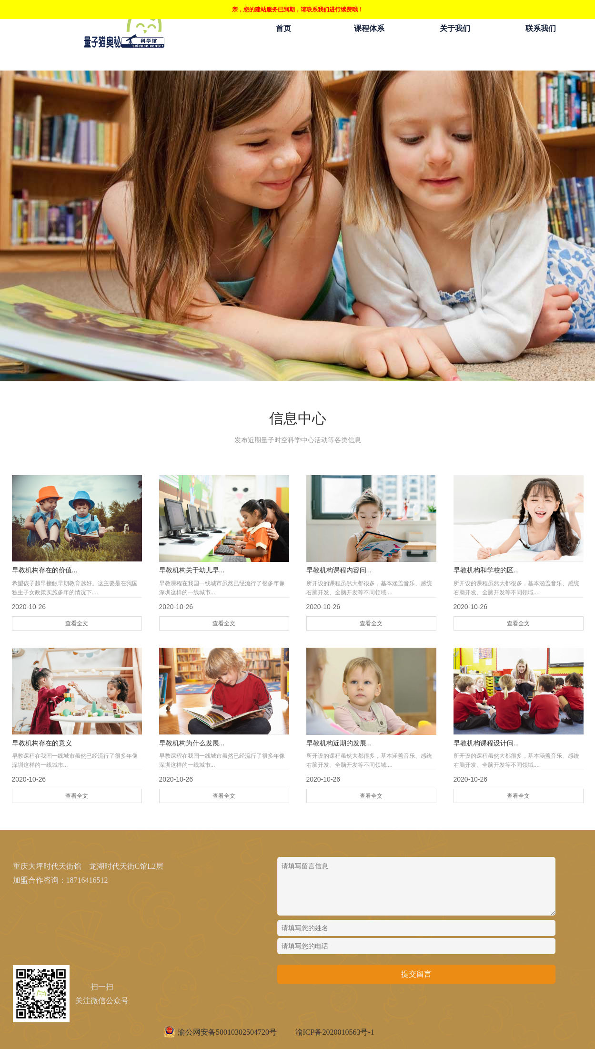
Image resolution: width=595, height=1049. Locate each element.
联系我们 (540, 28)
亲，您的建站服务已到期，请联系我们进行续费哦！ (297, 9)
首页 (283, 28)
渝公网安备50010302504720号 (227, 1032)
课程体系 (369, 28)
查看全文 (76, 623)
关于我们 (455, 28)
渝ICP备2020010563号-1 (334, 1032)
